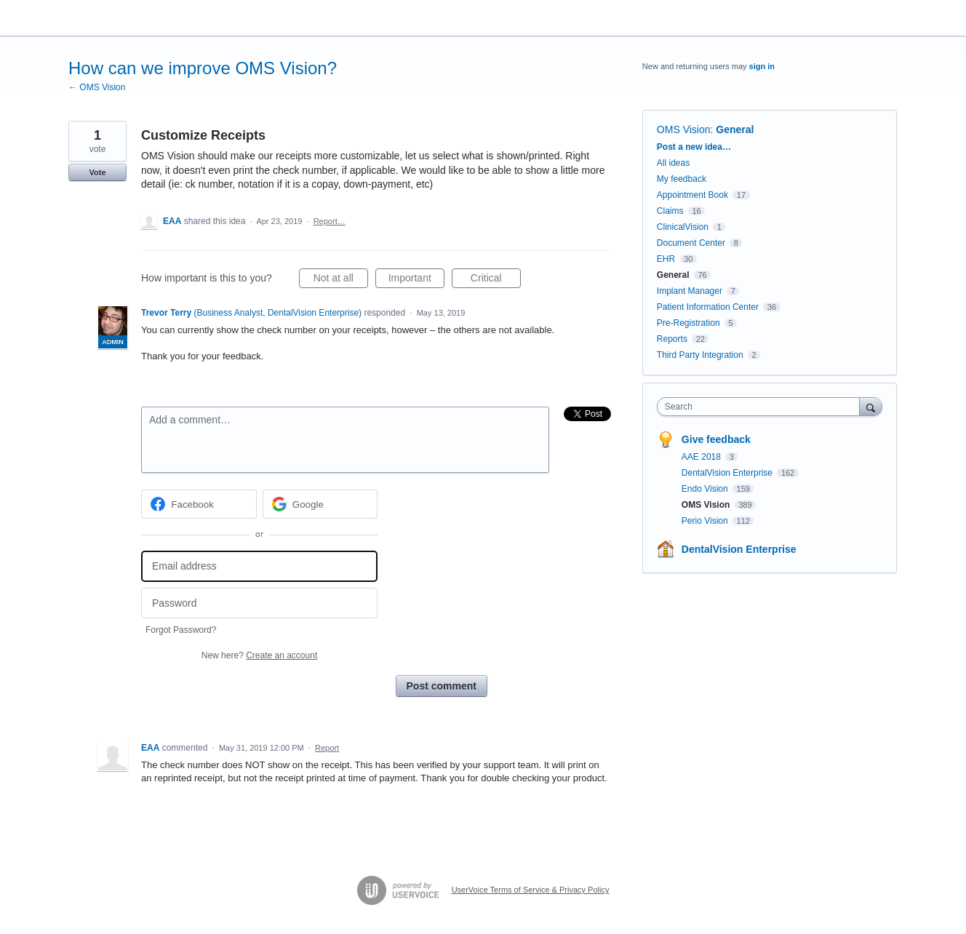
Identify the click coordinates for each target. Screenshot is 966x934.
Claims (670, 211)
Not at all (341, 280)
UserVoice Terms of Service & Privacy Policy (531, 889)
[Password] (259, 603)
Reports (672, 339)
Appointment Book (692, 195)
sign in (762, 66)
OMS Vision (684, 129)
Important (416, 280)
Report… (330, 221)
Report (327, 747)
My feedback (681, 179)
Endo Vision (706, 489)
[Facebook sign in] (199, 504)
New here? (259, 655)
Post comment (441, 686)
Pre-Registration (688, 323)
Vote (97, 172)
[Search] (870, 406)
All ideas (673, 163)
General (735, 129)
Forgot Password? (180, 630)
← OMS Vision (96, 87)
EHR (666, 259)
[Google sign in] (320, 504)
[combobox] (762, 407)
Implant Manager (689, 291)
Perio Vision (706, 521)
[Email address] (259, 566)
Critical (496, 280)
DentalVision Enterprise (728, 473)
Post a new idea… (694, 147)
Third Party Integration (700, 355)
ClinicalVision (682, 227)
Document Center (691, 243)
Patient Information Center (708, 307)
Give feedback (716, 439)
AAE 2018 (702, 457)
